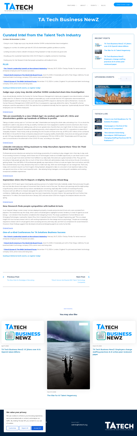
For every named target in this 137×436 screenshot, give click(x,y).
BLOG (103, 5)
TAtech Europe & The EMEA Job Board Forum (20, 81)
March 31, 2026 (51, 392)
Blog (36, 324)
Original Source (8, 112)
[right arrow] (129, 78)
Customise (12, 428)
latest (39, 324)
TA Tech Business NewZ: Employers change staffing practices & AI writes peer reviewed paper (112, 352)
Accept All (37, 428)
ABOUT (83, 5)
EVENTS (94, 5)
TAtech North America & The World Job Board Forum (23, 75)
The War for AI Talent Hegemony (117, 50)
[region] (25, 420)
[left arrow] (123, 78)
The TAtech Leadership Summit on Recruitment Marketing (25, 68)
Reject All (25, 428)
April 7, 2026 (5, 346)
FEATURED (71, 5)
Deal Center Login (123, 4)
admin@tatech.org (79, 425)
